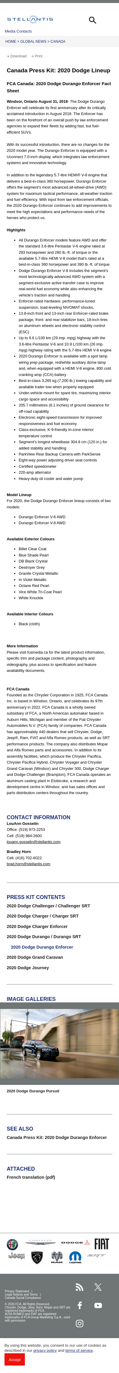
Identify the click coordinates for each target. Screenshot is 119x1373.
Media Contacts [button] (18, 31)
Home (10, 41)
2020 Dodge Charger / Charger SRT (43, 916)
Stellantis (30, 19)
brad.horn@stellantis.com (28, 864)
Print (38, 56)
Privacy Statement (17, 1291)
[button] (92, 19)
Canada (57, 41)
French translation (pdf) (31, 1177)
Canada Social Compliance (23, 1297)
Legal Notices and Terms (22, 1294)
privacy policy (45, 1350)
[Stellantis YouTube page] (98, 1305)
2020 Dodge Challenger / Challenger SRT (48, 905)
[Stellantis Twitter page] (98, 1287)
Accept (15, 1359)
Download (18, 56)
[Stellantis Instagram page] (79, 1323)
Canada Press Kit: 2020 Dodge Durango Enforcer (57, 1137)
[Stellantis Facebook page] (79, 1305)
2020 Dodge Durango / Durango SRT (44, 936)
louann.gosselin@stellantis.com (33, 842)
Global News (33, 41)
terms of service (79, 1350)
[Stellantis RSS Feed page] (79, 1287)
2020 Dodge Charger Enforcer (37, 926)
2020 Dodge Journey (28, 967)
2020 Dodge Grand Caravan (35, 957)
